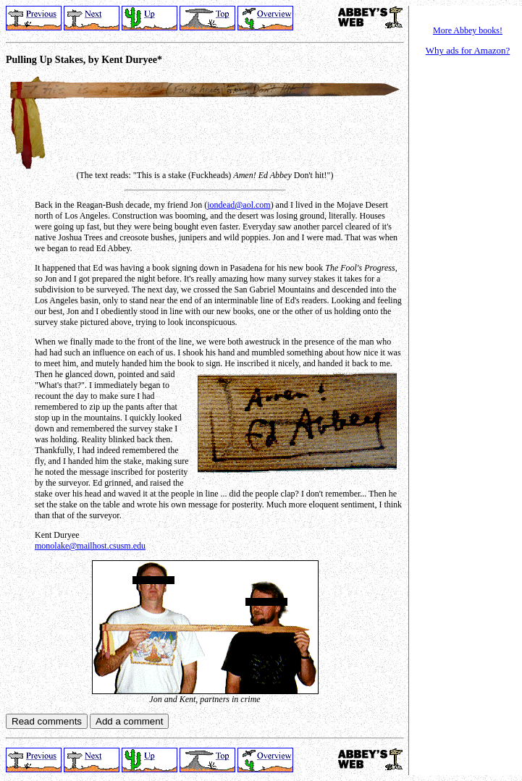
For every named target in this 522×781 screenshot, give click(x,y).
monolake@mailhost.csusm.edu (90, 546)
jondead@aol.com (238, 205)
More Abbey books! (467, 30)
